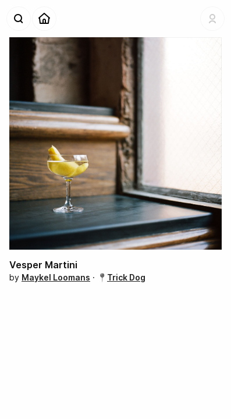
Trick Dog (126, 277)
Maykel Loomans (56, 277)
